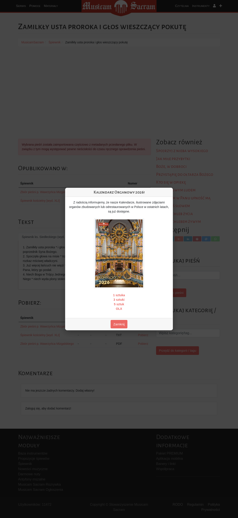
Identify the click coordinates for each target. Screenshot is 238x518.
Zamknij (119, 324)
